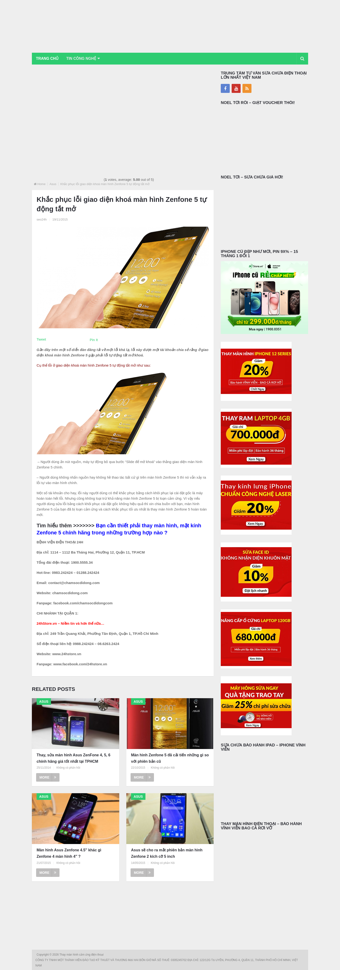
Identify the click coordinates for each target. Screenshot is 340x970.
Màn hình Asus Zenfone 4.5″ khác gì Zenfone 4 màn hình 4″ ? (69, 853)
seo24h (42, 219)
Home (41, 184)
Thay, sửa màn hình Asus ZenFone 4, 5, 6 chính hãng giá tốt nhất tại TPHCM (73, 758)
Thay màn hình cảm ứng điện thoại (82, 954)
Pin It (94, 340)
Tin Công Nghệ (82, 58)
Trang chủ (47, 58)
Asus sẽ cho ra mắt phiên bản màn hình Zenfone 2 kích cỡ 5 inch (167, 853)
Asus (53, 184)
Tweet (41, 339)
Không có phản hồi (68, 768)
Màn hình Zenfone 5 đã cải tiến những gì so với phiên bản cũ (170, 758)
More (47, 777)
